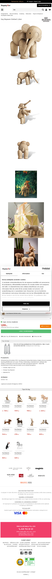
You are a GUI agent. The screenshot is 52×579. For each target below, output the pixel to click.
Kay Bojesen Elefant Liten (7, 15)
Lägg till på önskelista (9, 336)
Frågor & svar (14, 543)
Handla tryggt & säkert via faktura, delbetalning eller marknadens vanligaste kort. (26, 511)
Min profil (6, 543)
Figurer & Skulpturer (38, 14)
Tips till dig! (5, 341)
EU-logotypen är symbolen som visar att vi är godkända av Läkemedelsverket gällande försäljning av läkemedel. (26, 503)
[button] (50, 10)
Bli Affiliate (7, 544)
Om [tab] (43, 273)
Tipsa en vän (37, 336)
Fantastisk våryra (17, 1)
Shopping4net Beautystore (27, 546)
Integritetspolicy (24, 544)
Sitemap (33, 572)
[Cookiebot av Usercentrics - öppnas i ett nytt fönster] (42, 269)
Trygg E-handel (41, 546)
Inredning (21, 14)
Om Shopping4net (12, 546)
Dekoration (28, 14)
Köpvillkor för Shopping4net (40, 544)
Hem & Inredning (14, 14)
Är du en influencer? (44, 543)
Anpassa (26, 309)
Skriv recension (25, 336)
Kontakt (33, 543)
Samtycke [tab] (9, 273)
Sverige (26, 574)
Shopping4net (4, 14)
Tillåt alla (26, 303)
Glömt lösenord (25, 543)
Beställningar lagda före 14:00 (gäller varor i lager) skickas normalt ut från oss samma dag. (26, 498)
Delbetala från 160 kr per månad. (10, 327)
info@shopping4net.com (26, 535)
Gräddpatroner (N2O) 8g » (33, 346)
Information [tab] (26, 273)
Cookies (15, 544)
